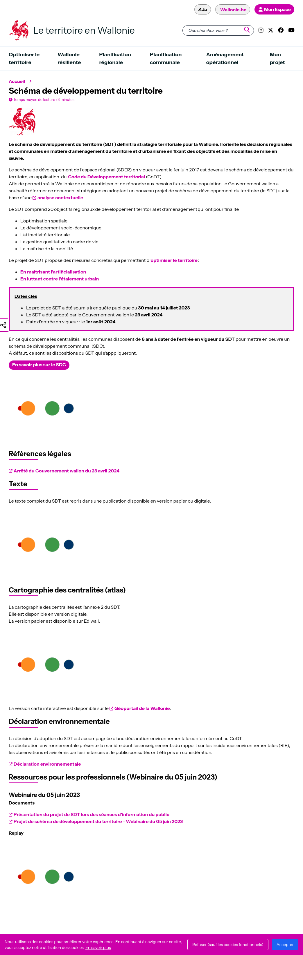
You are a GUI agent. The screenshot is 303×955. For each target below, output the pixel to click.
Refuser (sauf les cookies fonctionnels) (227, 944)
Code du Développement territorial (107, 177)
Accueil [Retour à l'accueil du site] (17, 81)
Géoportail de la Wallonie (142, 708)
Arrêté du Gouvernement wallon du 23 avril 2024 (66, 471)
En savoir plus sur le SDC (39, 364)
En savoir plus (98, 947)
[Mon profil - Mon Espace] (274, 9)
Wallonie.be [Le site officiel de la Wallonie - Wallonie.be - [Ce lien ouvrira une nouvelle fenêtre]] (233, 9)
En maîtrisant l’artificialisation (53, 272)
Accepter (285, 944)
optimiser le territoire (174, 260)
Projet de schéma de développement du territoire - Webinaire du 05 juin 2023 (98, 821)
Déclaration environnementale (47, 764)
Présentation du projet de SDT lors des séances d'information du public (91, 814)
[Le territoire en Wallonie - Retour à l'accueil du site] (19, 30)
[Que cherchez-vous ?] (218, 30)
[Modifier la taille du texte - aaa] (202, 9)
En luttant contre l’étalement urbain (59, 279)
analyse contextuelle (60, 197)
